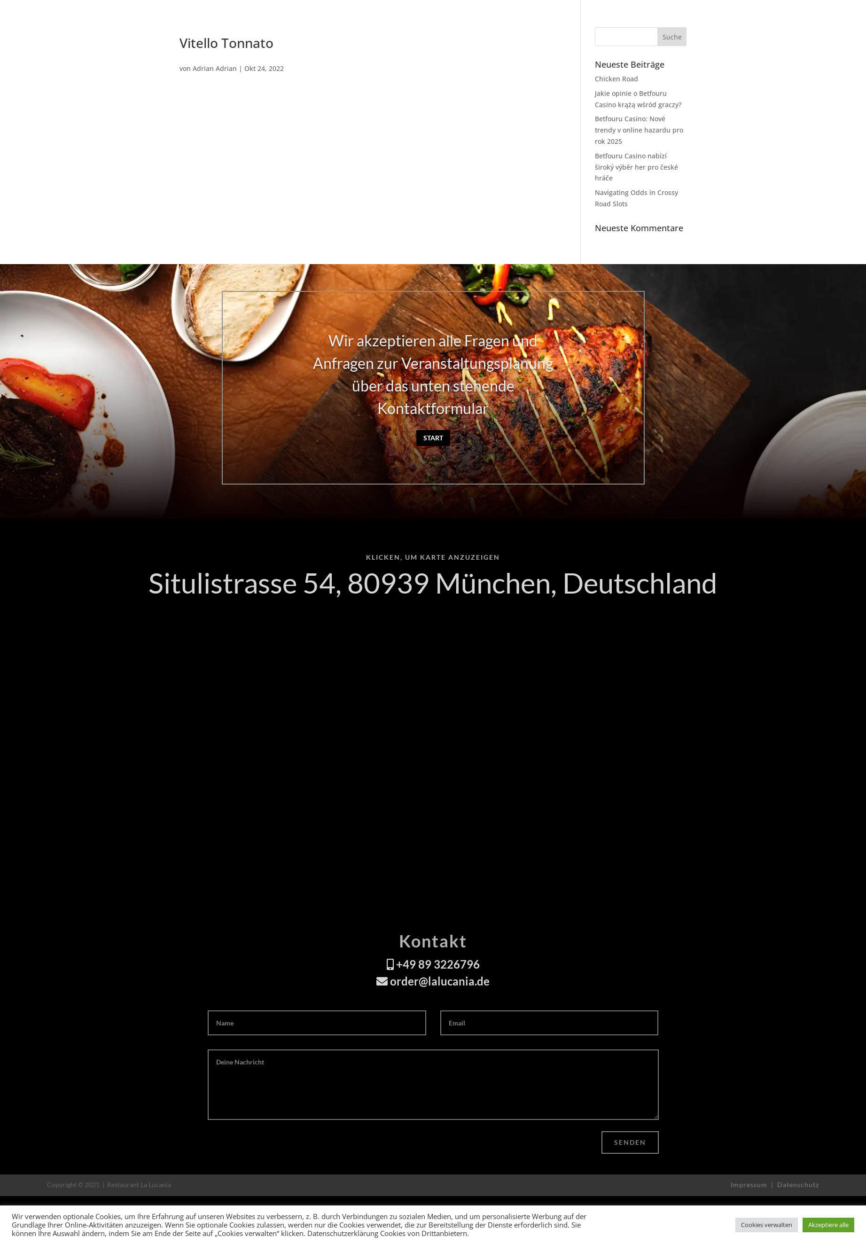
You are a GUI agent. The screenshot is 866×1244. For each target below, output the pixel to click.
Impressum (750, 1185)
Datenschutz (798, 1185)
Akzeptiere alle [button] (828, 1225)
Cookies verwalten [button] (766, 1225)
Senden (630, 1142)
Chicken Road (616, 78)
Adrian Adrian (215, 68)
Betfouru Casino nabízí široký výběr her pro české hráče (636, 167)
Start (433, 438)
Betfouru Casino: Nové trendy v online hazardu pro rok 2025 (639, 130)
